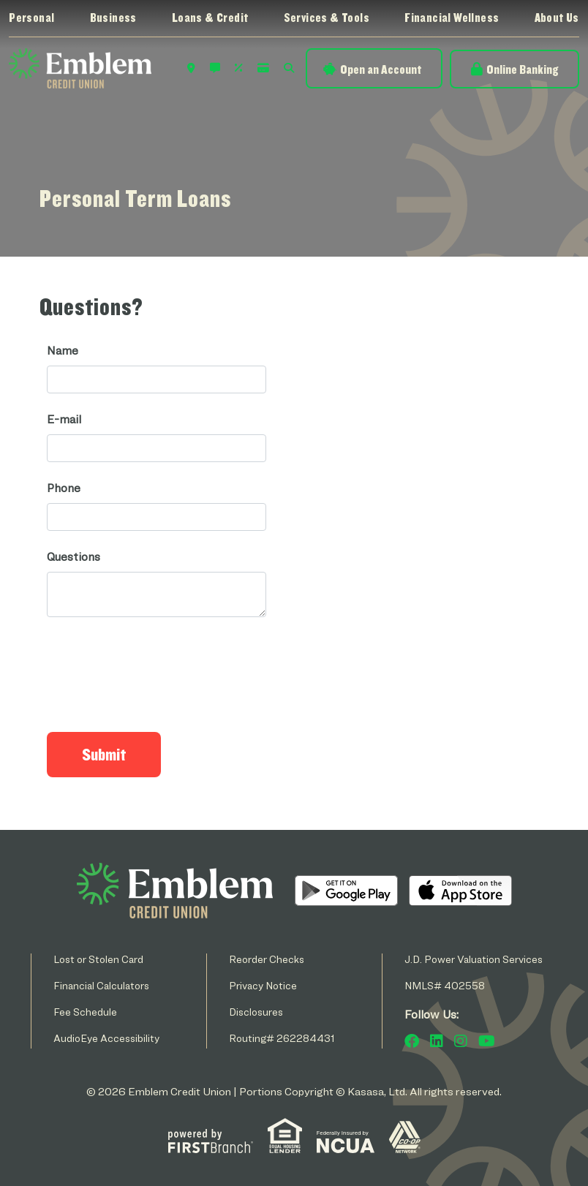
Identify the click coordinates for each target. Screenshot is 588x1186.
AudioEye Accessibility (106, 1038)
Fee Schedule (85, 1011)
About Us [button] (557, 17)
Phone (63, 488)
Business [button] (113, 17)
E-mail (64, 419)
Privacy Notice (263, 985)
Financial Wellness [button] (451, 17)
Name (62, 351)
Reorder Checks (266, 959)
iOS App (460, 890)
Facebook (411, 1041)
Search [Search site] (289, 68)
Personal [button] (31, 17)
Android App (346, 890)
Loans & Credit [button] (210, 17)
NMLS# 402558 (444, 985)
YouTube (486, 1041)
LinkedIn (436, 1041)
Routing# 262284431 (282, 1038)
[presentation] (158, 668)
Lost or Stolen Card (98, 959)
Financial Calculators (101, 985)
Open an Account (380, 69)
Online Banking (522, 69)
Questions (73, 557)
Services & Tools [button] (326, 17)
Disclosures (256, 1011)
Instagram (460, 1041)
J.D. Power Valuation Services (473, 959)
